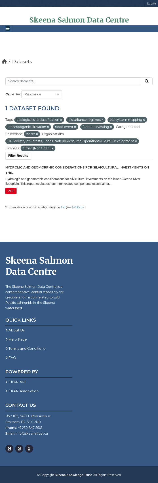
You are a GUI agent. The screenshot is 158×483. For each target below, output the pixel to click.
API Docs (78, 207)
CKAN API (15, 382)
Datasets (22, 61)
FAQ (10, 358)
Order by (12, 94)
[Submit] (147, 81)
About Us (15, 330)
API (63, 207)
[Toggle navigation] (8, 28)
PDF (11, 191)
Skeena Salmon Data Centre (79, 20)
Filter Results (18, 155)
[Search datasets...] (73, 81)
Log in (151, 3)
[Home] (4, 61)
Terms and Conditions (25, 348)
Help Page (16, 339)
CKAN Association (22, 391)
